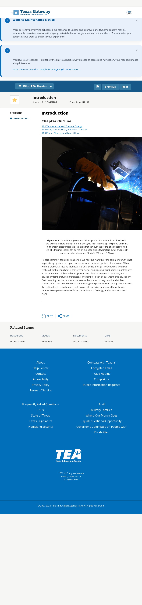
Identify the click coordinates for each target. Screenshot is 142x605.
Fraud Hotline (101, 374)
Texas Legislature (40, 421)
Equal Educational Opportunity (101, 421)
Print (50, 316)
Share (66, 316)
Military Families (101, 410)
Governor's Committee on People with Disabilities (101, 429)
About (41, 362)
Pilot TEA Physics (33, 86)
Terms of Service (41, 390)
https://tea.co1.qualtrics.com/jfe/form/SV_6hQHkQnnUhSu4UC (46, 69)
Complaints (101, 379)
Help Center (40, 368)
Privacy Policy (40, 385)
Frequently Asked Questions (40, 404)
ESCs (40, 410)
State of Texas (40, 415)
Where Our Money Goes (101, 415)
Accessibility (40, 379)
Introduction (20, 118)
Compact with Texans (101, 362)
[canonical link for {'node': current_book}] (97, 87)
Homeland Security (40, 427)
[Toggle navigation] (129, 12)
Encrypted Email (101, 368)
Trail (101, 404)
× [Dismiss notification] (137, 20)
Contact (41, 374)
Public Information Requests (101, 385)
